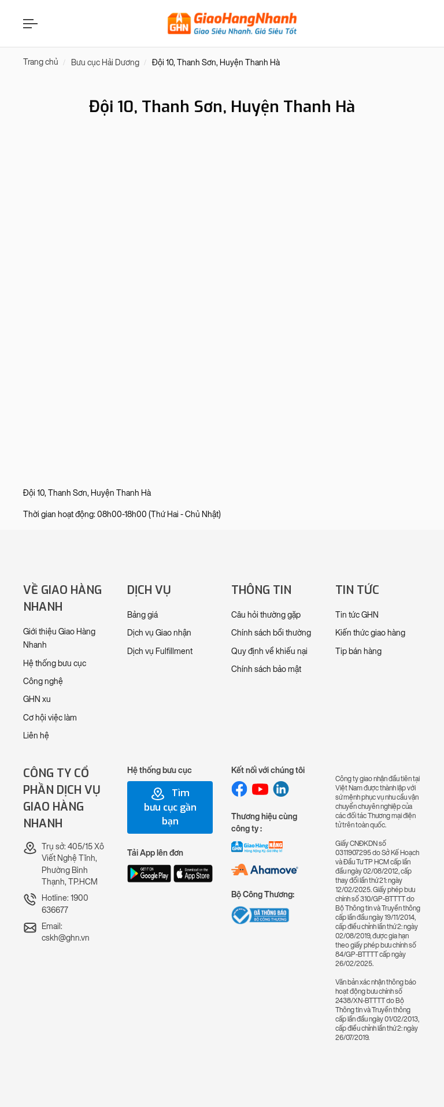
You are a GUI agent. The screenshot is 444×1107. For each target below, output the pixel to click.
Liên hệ (36, 736)
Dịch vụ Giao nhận (159, 633)
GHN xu (37, 699)
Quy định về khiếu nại (269, 651)
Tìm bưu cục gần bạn (170, 807)
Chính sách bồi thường (271, 633)
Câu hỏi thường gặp (266, 615)
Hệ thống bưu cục (54, 663)
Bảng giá (142, 615)
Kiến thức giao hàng (370, 633)
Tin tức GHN (357, 615)
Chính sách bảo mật (266, 669)
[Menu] (29, 23)
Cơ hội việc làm (50, 718)
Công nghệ (43, 681)
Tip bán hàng (358, 651)
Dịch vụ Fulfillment (160, 651)
